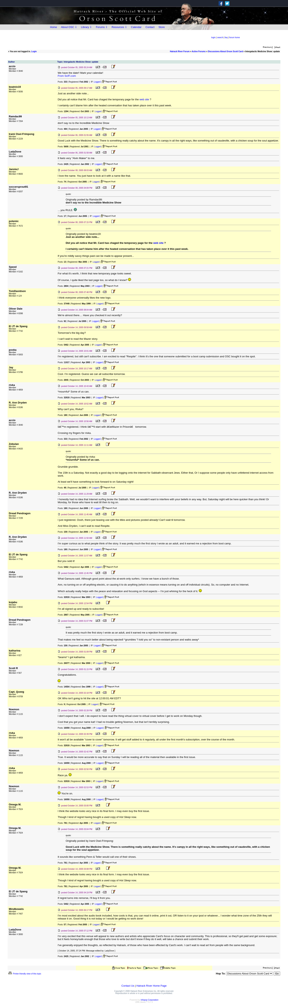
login (213, 37)
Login (34, 51)
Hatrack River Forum (180, 51)
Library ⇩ (86, 27)
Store (161, 27)
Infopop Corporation (149, 1000)
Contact (150, 27)
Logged (97, 82)
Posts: (62, 82)
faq (226, 37)
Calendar (136, 27)
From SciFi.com (67, 75)
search (220, 37)
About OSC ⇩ (69, 27)
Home (53, 27)
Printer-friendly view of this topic (24, 974)
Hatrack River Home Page (151, 985)
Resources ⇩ (119, 27)
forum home (234, 37)
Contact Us (127, 985)
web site (144, 99)
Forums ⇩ (102, 27)
